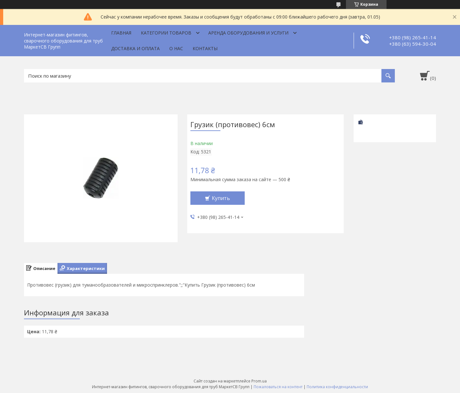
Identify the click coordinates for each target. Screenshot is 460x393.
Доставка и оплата (135, 48)
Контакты (205, 48)
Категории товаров (166, 33)
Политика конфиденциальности (337, 386)
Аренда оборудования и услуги (248, 33)
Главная (121, 33)
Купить (221, 198)
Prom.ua (259, 381)
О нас (176, 48)
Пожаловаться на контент (278, 386)
